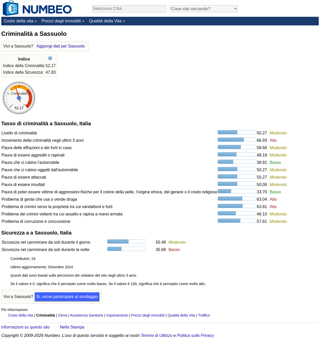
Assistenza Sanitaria (86, 315)
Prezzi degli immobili (61, 21)
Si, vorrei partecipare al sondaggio (67, 296)
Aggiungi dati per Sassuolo (60, 46)
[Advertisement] (281, 61)
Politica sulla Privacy (195, 335)
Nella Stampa (72, 327)
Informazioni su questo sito (25, 327)
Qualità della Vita (105, 21)
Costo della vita (18, 21)
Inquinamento (117, 315)
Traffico (204, 315)
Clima (62, 315)
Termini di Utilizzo (156, 335)
